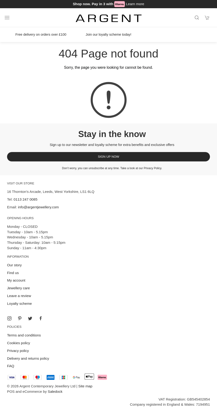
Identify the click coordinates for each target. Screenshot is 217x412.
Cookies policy (18, 343)
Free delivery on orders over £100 (40, 34)
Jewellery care (18, 288)
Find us (13, 273)
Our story (14, 265)
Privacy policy (18, 351)
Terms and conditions (24, 335)
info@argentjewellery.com (38, 207)
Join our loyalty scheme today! (108, 34)
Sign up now (108, 156)
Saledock (55, 391)
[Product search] (197, 18)
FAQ (10, 366)
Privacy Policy (152, 168)
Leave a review (19, 296)
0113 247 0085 (25, 199)
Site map (85, 386)
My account (16, 280)
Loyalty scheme (19, 303)
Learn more (135, 4)
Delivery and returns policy (28, 358)
